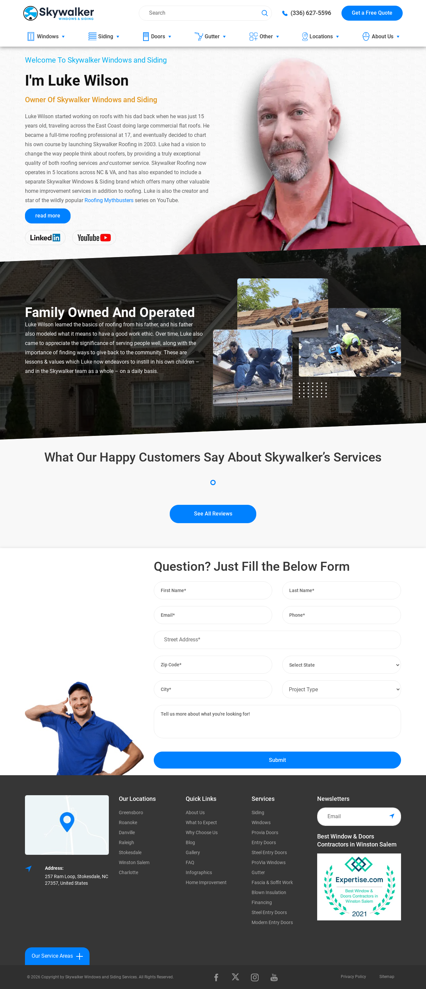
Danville (127, 832)
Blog (190, 842)
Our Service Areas (57, 956)
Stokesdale (130, 852)
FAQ (190, 862)
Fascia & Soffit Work (272, 882)
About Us (195, 812)
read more (47, 215)
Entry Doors (264, 842)
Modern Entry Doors (272, 922)
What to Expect (201, 822)
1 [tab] (213, 482)
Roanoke (128, 822)
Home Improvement (206, 882)
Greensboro (131, 812)
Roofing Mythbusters (109, 200)
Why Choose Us (202, 832)
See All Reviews (213, 513)
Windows (261, 822)
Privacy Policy (353, 976)
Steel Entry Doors (269, 852)
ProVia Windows (269, 862)
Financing (262, 902)
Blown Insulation (269, 892)
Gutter (258, 872)
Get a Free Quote (372, 13)
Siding (258, 812)
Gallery (193, 852)
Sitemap (386, 976)
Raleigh (126, 842)
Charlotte (128, 872)
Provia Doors (265, 832)
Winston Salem (134, 862)
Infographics (199, 872)
